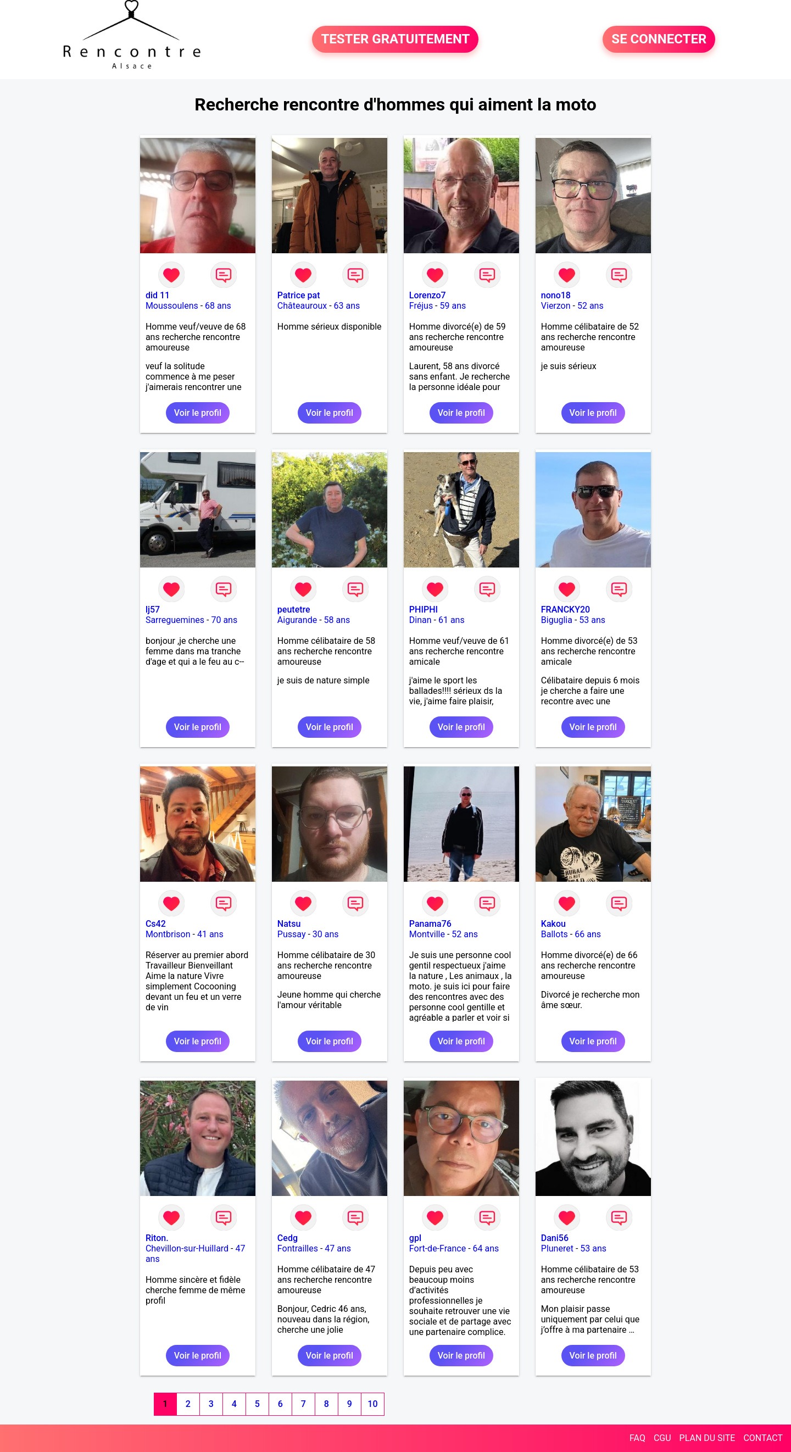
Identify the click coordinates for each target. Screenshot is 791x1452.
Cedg (287, 1238)
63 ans (347, 306)
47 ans (338, 1248)
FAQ (637, 1438)
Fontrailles (297, 1248)
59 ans (453, 306)
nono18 (556, 295)
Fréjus (421, 306)
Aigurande (297, 620)
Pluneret (557, 1248)
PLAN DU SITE (707, 1438)
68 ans (218, 306)
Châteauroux (302, 306)
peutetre (293, 609)
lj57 (153, 609)
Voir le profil (197, 413)
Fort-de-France (437, 1248)
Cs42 (156, 924)
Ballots (554, 934)
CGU (662, 1438)
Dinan (420, 620)
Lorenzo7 (427, 295)
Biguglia (556, 620)
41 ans (210, 934)
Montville (427, 934)
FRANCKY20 (565, 609)
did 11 (158, 295)
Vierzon (556, 306)
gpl (415, 1238)
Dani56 (555, 1238)
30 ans (326, 934)
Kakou (553, 924)
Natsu (288, 924)
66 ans (588, 934)
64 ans (486, 1248)
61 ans (451, 620)
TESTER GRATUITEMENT (395, 39)
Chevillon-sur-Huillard (187, 1248)
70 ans (224, 620)
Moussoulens (172, 306)
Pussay (291, 934)
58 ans (337, 620)
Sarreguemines (175, 620)
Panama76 (430, 924)
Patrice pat (298, 295)
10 (372, 1404)
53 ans (592, 620)
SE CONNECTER (658, 39)
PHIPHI (423, 609)
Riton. (157, 1238)
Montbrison (168, 934)
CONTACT (763, 1438)
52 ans (590, 306)
